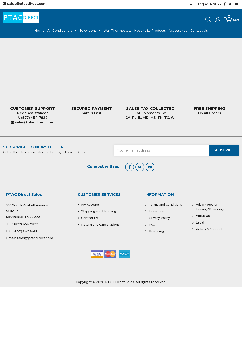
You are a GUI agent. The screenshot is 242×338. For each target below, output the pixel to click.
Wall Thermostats (117, 30)
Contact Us (199, 30)
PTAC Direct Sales (119, 282)
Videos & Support (209, 229)
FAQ (152, 224)
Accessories (178, 30)
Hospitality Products (150, 30)
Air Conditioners (62, 30)
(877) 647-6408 (26, 231)
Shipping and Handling (98, 211)
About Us (203, 216)
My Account (90, 204)
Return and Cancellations (100, 224)
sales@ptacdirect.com (32, 122)
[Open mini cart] (228, 20)
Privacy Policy (159, 218)
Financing (156, 231)
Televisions (90, 30)
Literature (156, 211)
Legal (200, 222)
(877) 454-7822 (32, 118)
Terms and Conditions (165, 204)
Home (39, 30)
